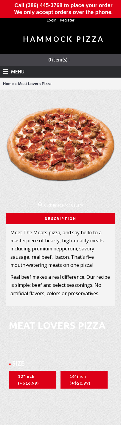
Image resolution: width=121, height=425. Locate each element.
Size (18, 363)
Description (60, 219)
